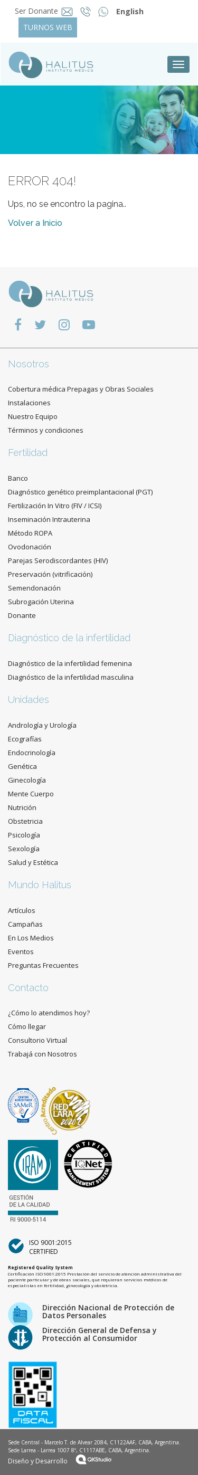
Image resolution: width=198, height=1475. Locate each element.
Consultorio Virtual (37, 1040)
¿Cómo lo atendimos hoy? (49, 1012)
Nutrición (22, 807)
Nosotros (28, 363)
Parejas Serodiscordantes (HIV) (58, 560)
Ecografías (25, 739)
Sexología (24, 848)
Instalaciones (29, 402)
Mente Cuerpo (31, 793)
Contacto (28, 987)
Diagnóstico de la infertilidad (69, 637)
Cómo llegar (27, 1026)
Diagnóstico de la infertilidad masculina (71, 677)
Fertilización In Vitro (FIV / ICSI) (54, 505)
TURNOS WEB (47, 27)
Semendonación (34, 588)
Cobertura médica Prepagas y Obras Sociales (81, 389)
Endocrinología (31, 752)
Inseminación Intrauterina (49, 519)
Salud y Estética (33, 862)
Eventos (21, 951)
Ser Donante (36, 11)
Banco (18, 478)
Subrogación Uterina (41, 601)
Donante (22, 615)
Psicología (24, 835)
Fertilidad (28, 452)
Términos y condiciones (45, 430)
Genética (22, 766)
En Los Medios (31, 938)
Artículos (21, 910)
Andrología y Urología (42, 725)
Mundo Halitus (39, 884)
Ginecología (27, 780)
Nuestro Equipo (33, 416)
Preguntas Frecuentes (43, 965)
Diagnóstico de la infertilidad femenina (70, 663)
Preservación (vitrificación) (50, 574)
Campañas (25, 924)
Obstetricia (25, 821)
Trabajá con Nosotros (42, 1054)
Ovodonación (29, 546)
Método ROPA (30, 533)
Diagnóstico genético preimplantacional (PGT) (80, 492)
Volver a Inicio (35, 223)
